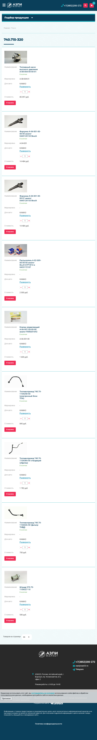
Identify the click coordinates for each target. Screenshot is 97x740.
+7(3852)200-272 (85, 661)
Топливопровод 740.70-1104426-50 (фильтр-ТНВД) (30, 525)
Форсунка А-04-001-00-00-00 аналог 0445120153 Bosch (30, 133)
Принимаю (6, 699)
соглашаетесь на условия (42, 693)
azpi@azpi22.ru (82, 666)
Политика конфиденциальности (48, 724)
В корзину (10, 103)
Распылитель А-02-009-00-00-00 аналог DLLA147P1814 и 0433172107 (30, 263)
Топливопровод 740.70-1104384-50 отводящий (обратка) (30, 460)
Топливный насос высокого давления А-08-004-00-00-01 (29, 69)
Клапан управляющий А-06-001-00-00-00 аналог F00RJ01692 (30, 329)
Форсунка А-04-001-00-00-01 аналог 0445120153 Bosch (30, 198)
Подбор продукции (16, 17)
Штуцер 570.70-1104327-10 (27, 588)
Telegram (80, 669)
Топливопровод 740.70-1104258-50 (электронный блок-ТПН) (30, 395)
